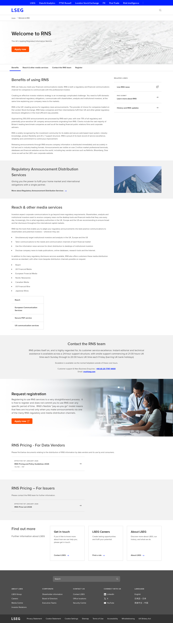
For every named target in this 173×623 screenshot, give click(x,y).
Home (13, 18)
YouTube (109, 603)
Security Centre (79, 603)
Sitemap (85, 618)
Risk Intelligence (131, 3)
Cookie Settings (71, 618)
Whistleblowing (128, 618)
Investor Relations (19, 607)
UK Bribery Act (145, 618)
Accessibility (112, 618)
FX (104, 3)
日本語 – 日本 (140, 598)
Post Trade (114, 3)
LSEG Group (17, 594)
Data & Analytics (47, 3)
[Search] (160, 10)
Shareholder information (52, 594)
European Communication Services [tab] (26, 309)
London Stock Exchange (87, 3)
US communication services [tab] (27, 325)
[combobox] (83, 579)
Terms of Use (98, 618)
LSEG (32, 3)
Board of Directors (49, 598)
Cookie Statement (53, 618)
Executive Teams (49, 603)
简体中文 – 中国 (141, 603)
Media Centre (17, 603)
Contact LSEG (79, 594)
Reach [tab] (17, 300)
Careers (15, 598)
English (138, 594)
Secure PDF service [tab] (23, 318)
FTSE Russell (65, 3)
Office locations (79, 598)
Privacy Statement (34, 618)
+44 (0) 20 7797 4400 (106, 368)
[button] (25, 589)
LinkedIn (109, 594)
